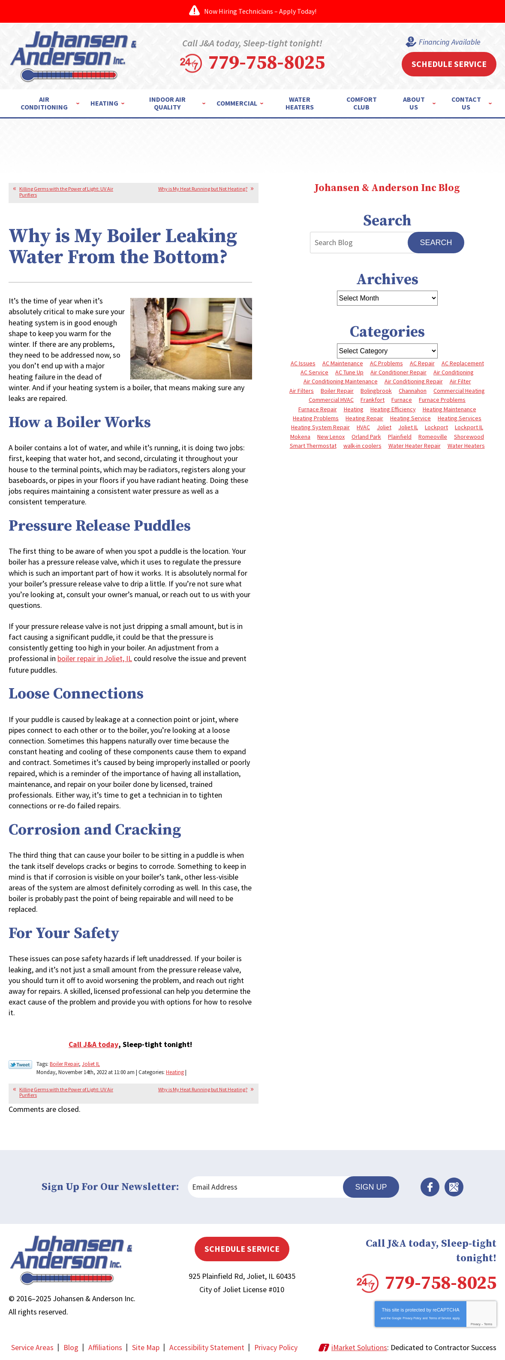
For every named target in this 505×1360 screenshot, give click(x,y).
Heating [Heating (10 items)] (354, 409)
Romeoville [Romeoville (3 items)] (432, 436)
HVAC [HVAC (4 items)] (363, 427)
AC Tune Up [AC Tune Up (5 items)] (349, 372)
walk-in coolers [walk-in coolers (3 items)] (362, 445)
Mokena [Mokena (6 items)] (300, 436)
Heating (175, 1071)
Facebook (430, 1185)
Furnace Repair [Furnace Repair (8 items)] (317, 409)
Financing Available (450, 42)
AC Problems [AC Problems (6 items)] (386, 363)
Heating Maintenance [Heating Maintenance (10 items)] (449, 409)
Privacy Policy (412, 1316)
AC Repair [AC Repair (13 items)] (422, 363)
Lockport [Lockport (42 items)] (436, 427)
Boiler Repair (64, 1063)
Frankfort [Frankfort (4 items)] (373, 400)
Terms (488, 1322)
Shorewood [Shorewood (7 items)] (469, 436)
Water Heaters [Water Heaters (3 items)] (466, 445)
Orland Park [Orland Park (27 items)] (366, 436)
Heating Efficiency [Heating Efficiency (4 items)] (393, 409)
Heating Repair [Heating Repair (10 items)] (364, 418)
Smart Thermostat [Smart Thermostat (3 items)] (313, 445)
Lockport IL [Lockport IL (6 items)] (469, 427)
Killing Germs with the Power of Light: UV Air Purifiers (66, 191)
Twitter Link (20, 1063)
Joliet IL (91, 1063)
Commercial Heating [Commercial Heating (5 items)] (459, 391)
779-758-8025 (266, 63)
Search (436, 242)
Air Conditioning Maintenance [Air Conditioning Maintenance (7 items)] (341, 381)
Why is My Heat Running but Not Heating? (202, 188)
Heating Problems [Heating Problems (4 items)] (316, 418)
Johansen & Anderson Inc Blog (387, 188)
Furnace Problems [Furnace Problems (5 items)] (442, 400)
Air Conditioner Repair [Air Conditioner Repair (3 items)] (398, 372)
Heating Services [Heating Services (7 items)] (459, 418)
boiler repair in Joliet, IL (94, 658)
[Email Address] (269, 1185)
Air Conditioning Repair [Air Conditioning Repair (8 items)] (414, 381)
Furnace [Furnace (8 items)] (401, 400)
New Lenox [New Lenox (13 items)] (331, 436)
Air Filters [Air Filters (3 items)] (301, 391)
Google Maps (454, 1185)
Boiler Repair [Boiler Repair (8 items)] (337, 391)
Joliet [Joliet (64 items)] (384, 427)
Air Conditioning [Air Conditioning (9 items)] (453, 372)
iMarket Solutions (359, 1346)
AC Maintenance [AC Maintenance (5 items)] (342, 363)
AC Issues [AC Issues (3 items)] (303, 363)
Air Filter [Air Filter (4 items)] (460, 381)
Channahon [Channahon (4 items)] (413, 391)
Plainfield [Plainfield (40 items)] (400, 436)
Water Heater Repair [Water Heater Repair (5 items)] (414, 445)
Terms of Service (440, 1316)
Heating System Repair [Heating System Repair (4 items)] (320, 427)
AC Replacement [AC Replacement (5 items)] (463, 363)
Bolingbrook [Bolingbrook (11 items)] (376, 391)
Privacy (476, 1322)
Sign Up (371, 1185)
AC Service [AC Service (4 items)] (314, 372)
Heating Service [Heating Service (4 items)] (410, 418)
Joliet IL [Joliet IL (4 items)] (408, 427)
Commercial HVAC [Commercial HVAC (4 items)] (331, 400)
